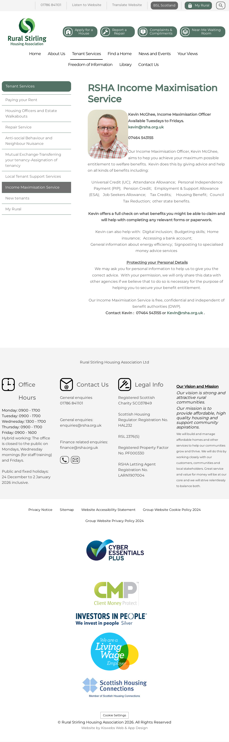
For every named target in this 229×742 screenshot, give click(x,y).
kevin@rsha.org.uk (146, 127)
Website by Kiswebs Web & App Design (114, 728)
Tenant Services (20, 86)
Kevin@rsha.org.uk (185, 313)
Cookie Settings (114, 715)
